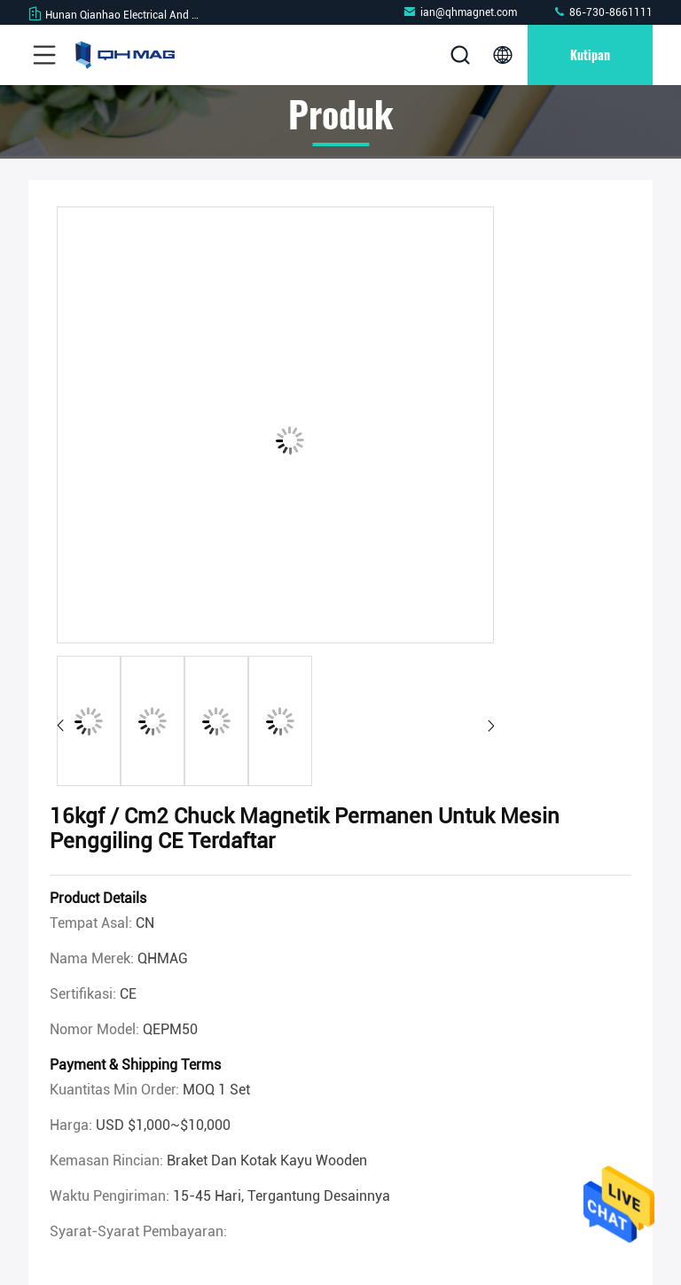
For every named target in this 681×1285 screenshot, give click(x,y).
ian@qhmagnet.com (460, 12)
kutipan (590, 54)
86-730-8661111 (602, 12)
